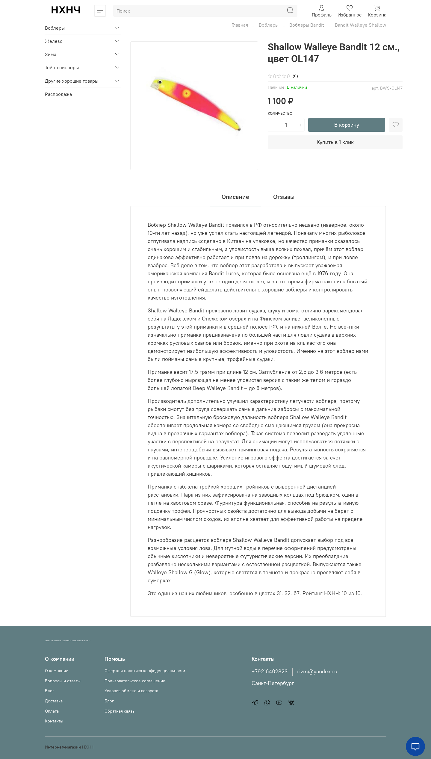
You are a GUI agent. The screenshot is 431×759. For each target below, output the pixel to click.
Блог (49, 690)
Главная (240, 25)
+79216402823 (270, 671)
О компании (56, 670)
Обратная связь (119, 711)
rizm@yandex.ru (317, 671)
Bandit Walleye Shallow (360, 25)
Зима (50, 54)
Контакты (54, 721)
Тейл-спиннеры (62, 67)
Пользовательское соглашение (135, 681)
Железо (54, 41)
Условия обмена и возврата (131, 690)
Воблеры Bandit (306, 25)
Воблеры (269, 25)
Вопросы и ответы (63, 681)
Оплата (52, 711)
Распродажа (58, 94)
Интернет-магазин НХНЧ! (70, 747)
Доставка (54, 701)
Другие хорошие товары (71, 81)
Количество (280, 113)
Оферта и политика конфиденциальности (145, 670)
